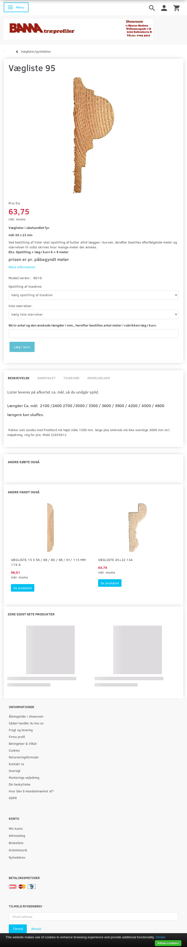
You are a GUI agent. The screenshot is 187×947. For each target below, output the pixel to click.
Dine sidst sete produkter (31, 614)
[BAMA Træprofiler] (78, 28)
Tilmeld (18, 929)
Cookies (14, 750)
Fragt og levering (21, 730)
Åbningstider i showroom (26, 716)
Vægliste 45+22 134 (115, 559)
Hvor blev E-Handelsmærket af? (31, 791)
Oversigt (14, 771)
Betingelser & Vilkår (23, 743)
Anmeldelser (98, 378)
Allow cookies (168, 943)
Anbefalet (46, 378)
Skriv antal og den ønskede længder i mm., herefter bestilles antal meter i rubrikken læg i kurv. (83, 325)
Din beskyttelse (19, 784)
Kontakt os (16, 764)
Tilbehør (71, 378)
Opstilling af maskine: (25, 286)
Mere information (22, 267)
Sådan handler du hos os (26, 723)
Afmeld (36, 929)
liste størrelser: (20, 305)
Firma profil (17, 737)
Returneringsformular (24, 757)
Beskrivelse (18, 378)
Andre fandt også (23, 492)
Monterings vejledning (24, 777)
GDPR (13, 798)
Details (161, 937)
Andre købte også (23, 462)
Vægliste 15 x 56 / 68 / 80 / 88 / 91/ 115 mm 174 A (48, 562)
